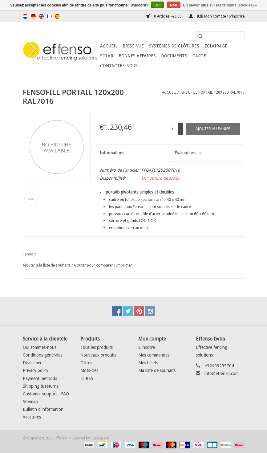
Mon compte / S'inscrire (217, 16)
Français (49, 16)
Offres (86, 362)
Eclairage (215, 45)
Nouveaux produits (98, 355)
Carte (199, 55)
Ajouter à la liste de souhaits (47, 265)
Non (173, 5)
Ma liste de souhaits (157, 370)
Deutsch (33, 16)
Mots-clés (89, 370)
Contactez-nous (119, 65)
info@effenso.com (221, 373)
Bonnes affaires (137, 55)
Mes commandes (153, 355)
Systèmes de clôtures (174, 45)
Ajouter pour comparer (94, 265)
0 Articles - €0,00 (164, 16)
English (41, 16)
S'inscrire (146, 347)
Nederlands (25, 16)
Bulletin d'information (43, 409)
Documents (174, 55)
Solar (106, 55)
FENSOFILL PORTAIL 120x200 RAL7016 (212, 92)
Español (57, 16)
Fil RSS (86, 378)
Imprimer (124, 265)
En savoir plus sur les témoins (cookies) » (220, 5)
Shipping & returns (41, 386)
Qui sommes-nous (39, 347)
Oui (157, 5)
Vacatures (32, 416)
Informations (112, 152)
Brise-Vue (133, 45)
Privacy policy (35, 370)
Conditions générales (42, 355)
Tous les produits (96, 347)
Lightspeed (100, 438)
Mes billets (148, 362)
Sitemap (30, 401)
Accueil (108, 45)
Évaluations (188, 152)
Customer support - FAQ (46, 393)
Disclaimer (32, 362)
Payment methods (40, 378)
